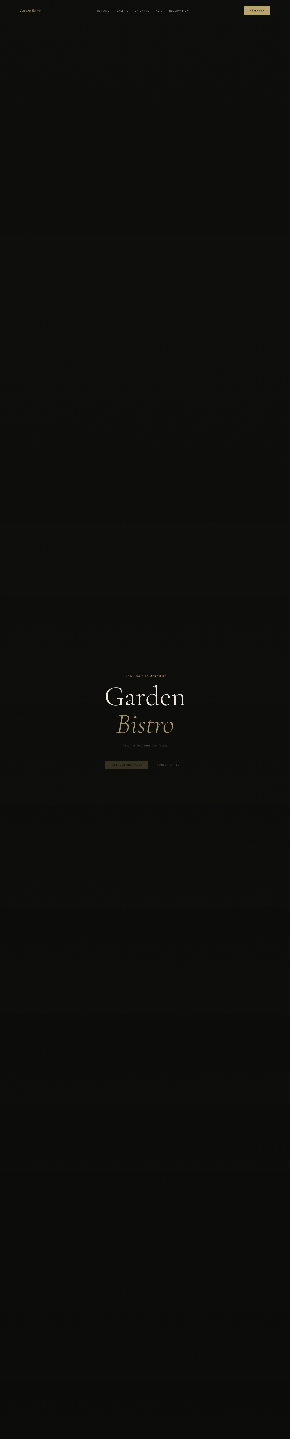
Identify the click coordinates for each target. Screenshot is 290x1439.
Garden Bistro (30, 10)
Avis (159, 10)
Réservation (179, 10)
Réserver (257, 10)
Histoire (103, 10)
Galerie (122, 10)
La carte (142, 10)
